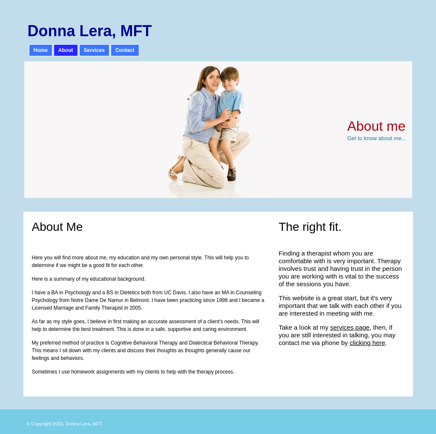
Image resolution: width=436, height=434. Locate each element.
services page (350, 327)
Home (41, 50)
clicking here (367, 342)
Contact (125, 50)
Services (94, 50)
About (65, 50)
